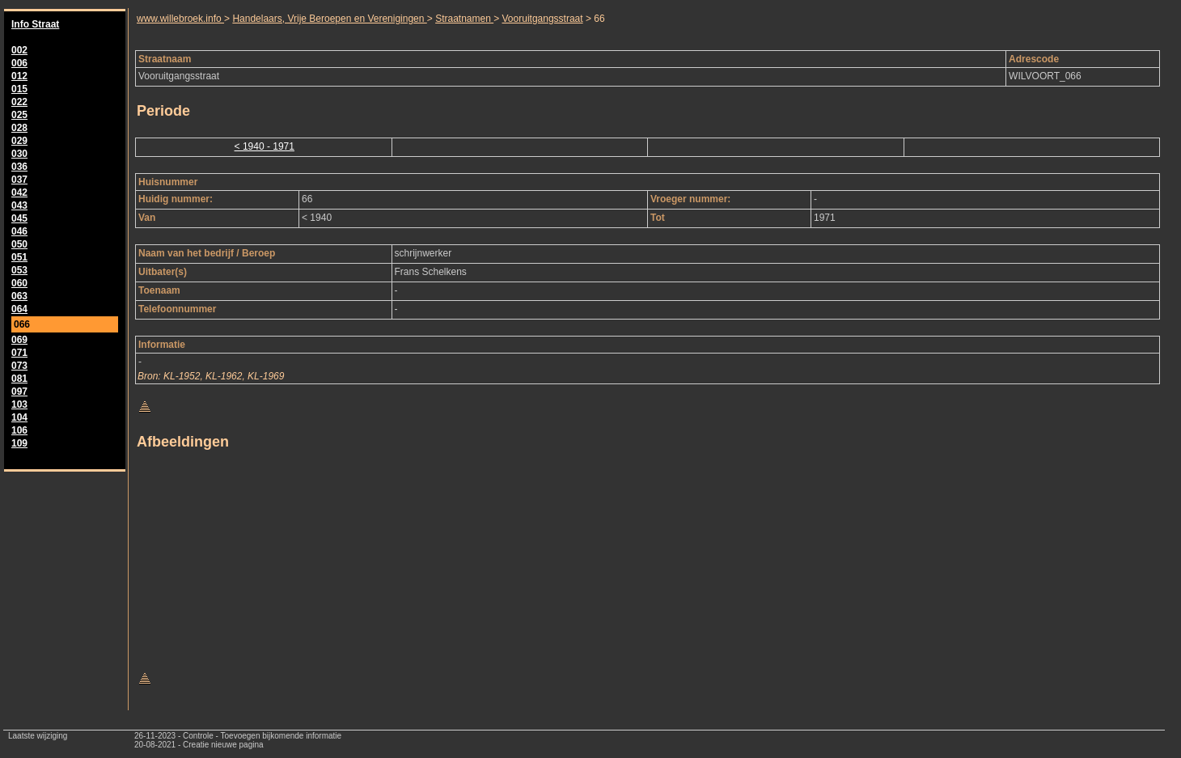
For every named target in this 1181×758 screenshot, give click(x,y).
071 (19, 352)
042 (19, 192)
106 (19, 430)
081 (19, 378)
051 (19, 257)
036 (19, 166)
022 (19, 102)
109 (19, 443)
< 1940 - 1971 (264, 146)
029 (19, 140)
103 (19, 404)
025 (19, 115)
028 (19, 127)
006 (19, 63)
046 (19, 231)
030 (19, 153)
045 (19, 218)
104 (19, 417)
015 (19, 89)
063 (19, 296)
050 (19, 244)
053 (19, 270)
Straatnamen (464, 18)
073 (19, 365)
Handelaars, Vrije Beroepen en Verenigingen (329, 18)
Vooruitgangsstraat (542, 18)
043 (19, 205)
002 (19, 50)
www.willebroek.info (180, 18)
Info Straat (35, 24)
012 (19, 76)
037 (19, 179)
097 (19, 391)
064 (19, 309)
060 (19, 283)
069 (19, 339)
